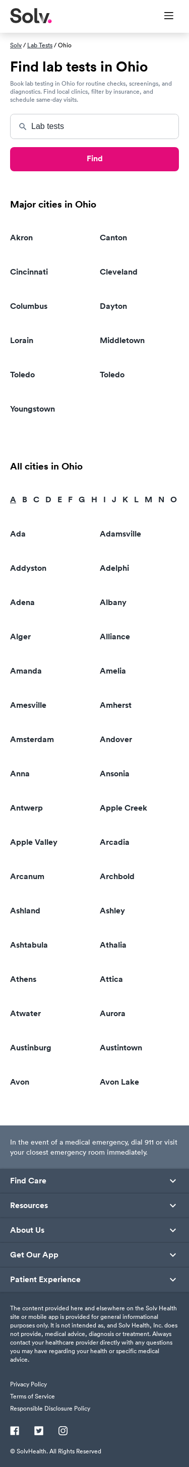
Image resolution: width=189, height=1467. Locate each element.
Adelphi (114, 568)
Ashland (25, 910)
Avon (19, 1082)
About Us (27, 1230)
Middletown (122, 340)
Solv (16, 45)
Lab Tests (39, 45)
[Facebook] (14, 1431)
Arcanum (27, 876)
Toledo (22, 374)
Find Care (28, 1181)
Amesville (28, 705)
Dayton (113, 306)
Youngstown (32, 409)
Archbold (117, 876)
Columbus (28, 306)
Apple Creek (123, 808)
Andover (116, 739)
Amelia (113, 670)
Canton (113, 237)
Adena (22, 602)
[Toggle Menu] (162, 16)
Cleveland (119, 271)
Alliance (115, 636)
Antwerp (26, 808)
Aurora (112, 1013)
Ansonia (115, 773)
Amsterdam (32, 739)
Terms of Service (32, 1396)
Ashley (112, 910)
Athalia (113, 945)
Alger (20, 636)
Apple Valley (33, 842)
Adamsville (120, 533)
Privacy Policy (28, 1384)
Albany (113, 602)
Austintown (121, 1047)
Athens (23, 979)
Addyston (28, 568)
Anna (20, 773)
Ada (18, 533)
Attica (111, 979)
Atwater (25, 1013)
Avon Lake (119, 1082)
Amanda (26, 670)
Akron (21, 237)
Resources (29, 1206)
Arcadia (115, 842)
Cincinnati (29, 271)
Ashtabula (29, 945)
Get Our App (34, 1255)
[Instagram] (63, 1431)
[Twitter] (38, 1431)
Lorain (21, 340)
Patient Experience (45, 1280)
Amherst (116, 705)
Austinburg (30, 1047)
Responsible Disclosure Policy (50, 1408)
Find (95, 158)
